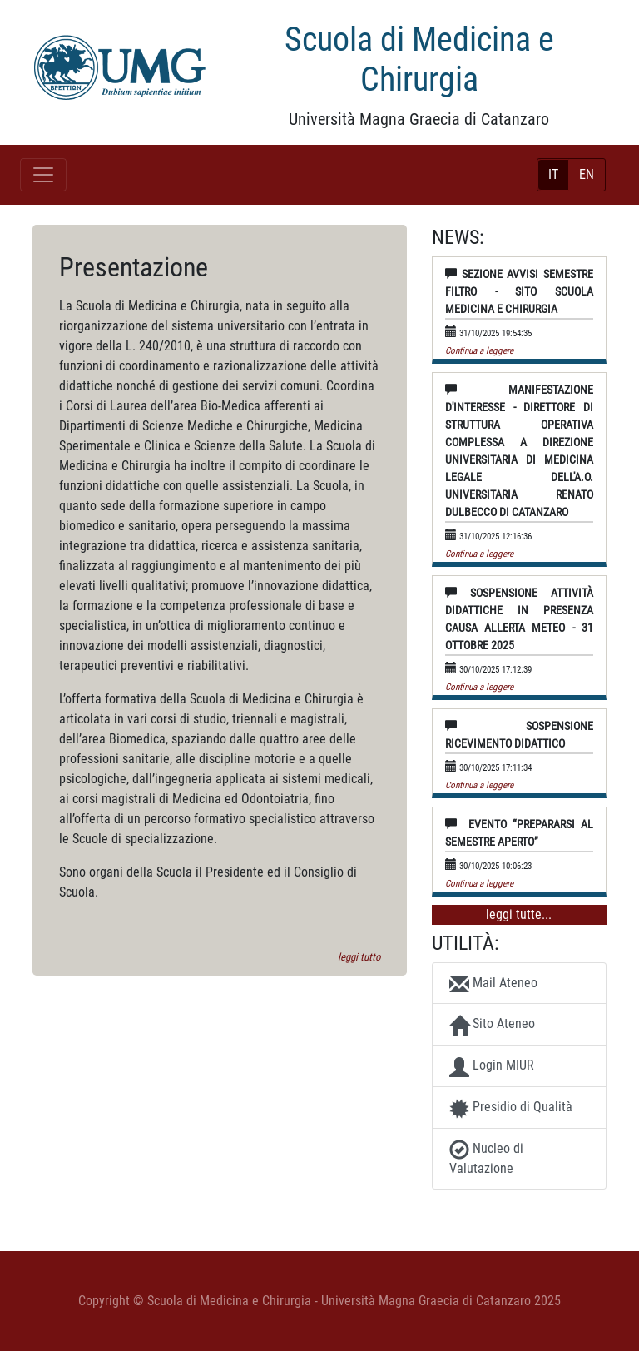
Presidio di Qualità (510, 1109)
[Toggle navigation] (43, 174)
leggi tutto (359, 957)
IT (553, 174)
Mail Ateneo (493, 984)
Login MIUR (491, 1067)
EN (586, 174)
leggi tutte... (519, 914)
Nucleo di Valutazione (486, 1158)
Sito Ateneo (492, 1026)
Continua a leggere (479, 350)
